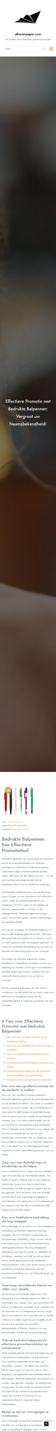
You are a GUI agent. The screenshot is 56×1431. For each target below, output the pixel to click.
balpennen (17, 829)
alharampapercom (16, 821)
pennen (26, 829)
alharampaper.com (28, 34)
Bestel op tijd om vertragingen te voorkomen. (29, 1079)
